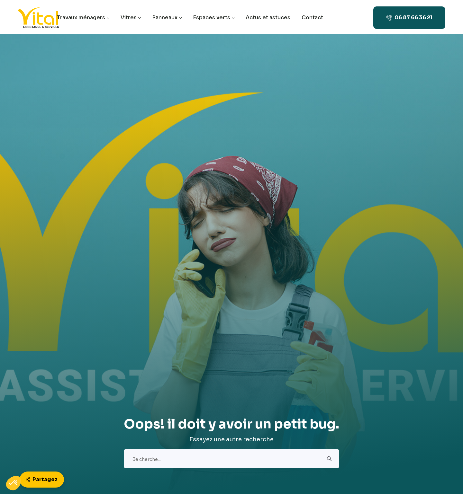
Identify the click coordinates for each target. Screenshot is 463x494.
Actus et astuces (268, 17)
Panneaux (167, 17)
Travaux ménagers (83, 17)
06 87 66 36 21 (409, 17)
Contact (312, 17)
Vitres (131, 17)
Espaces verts (213, 17)
